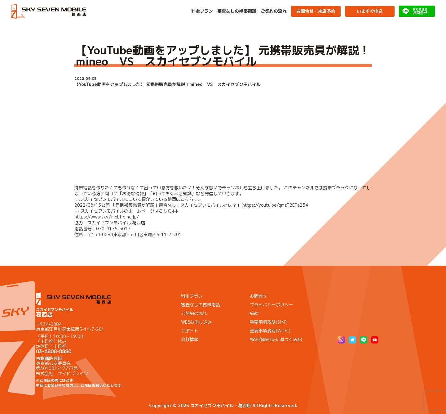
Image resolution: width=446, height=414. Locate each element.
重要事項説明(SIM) (268, 322)
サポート (189, 331)
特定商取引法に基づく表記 (276, 339)
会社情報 (189, 339)
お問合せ (258, 296)
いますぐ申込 (370, 11)
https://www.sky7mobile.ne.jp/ (106, 217)
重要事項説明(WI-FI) (270, 331)
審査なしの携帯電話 (236, 11)
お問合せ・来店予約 (315, 11)
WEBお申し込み (196, 322)
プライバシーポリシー (271, 305)
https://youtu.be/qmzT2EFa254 (275, 205)
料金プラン (202, 11)
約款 (254, 313)
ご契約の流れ (274, 11)
